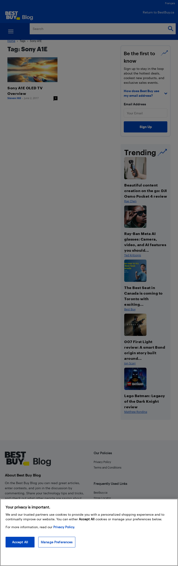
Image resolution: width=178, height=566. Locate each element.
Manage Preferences (57, 542)
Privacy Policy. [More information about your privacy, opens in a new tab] (64, 527)
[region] (89, 532)
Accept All (20, 542)
